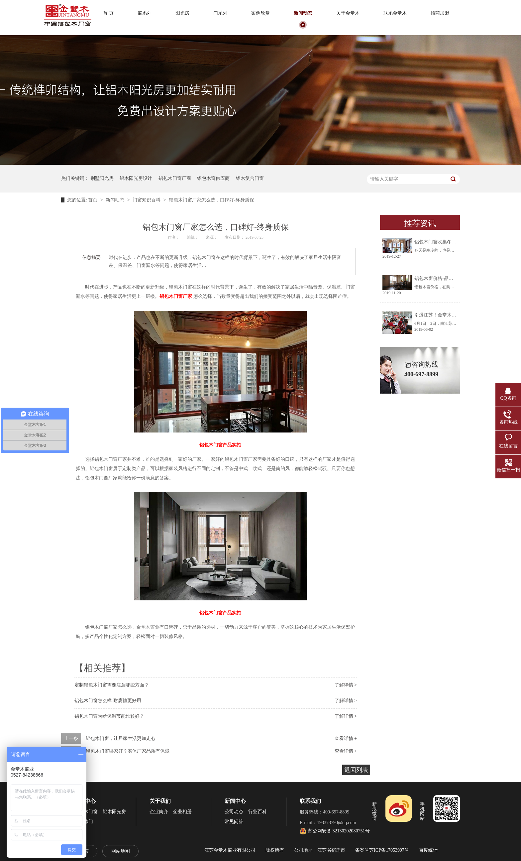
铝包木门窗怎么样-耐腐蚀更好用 (107, 700)
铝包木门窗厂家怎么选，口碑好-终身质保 (211, 199)
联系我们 (310, 801)
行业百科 (257, 811)
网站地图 (120, 851)
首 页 (108, 13)
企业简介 (159, 811)
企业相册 (182, 811)
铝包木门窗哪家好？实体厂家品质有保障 (127, 751)
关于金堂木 (348, 13)
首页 (93, 199)
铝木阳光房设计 (136, 178)
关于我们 (160, 801)
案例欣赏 (260, 13)
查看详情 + (346, 738)
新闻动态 (303, 13)
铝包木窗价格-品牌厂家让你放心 (447, 278)
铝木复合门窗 (250, 178)
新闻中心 (235, 801)
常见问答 (234, 821)
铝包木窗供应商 (213, 178)
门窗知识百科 (147, 199)
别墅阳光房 (102, 178)
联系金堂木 (395, 13)
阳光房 (182, 13)
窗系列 (145, 13)
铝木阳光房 (114, 811)
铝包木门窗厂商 (174, 178)
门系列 (220, 13)
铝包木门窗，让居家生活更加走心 (121, 738)
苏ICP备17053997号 (389, 850)
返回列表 (356, 770)
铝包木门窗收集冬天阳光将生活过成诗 (453, 241)
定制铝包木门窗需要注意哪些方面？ (111, 684)
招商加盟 (440, 13)
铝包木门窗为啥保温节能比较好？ (109, 716)
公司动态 (234, 811)
